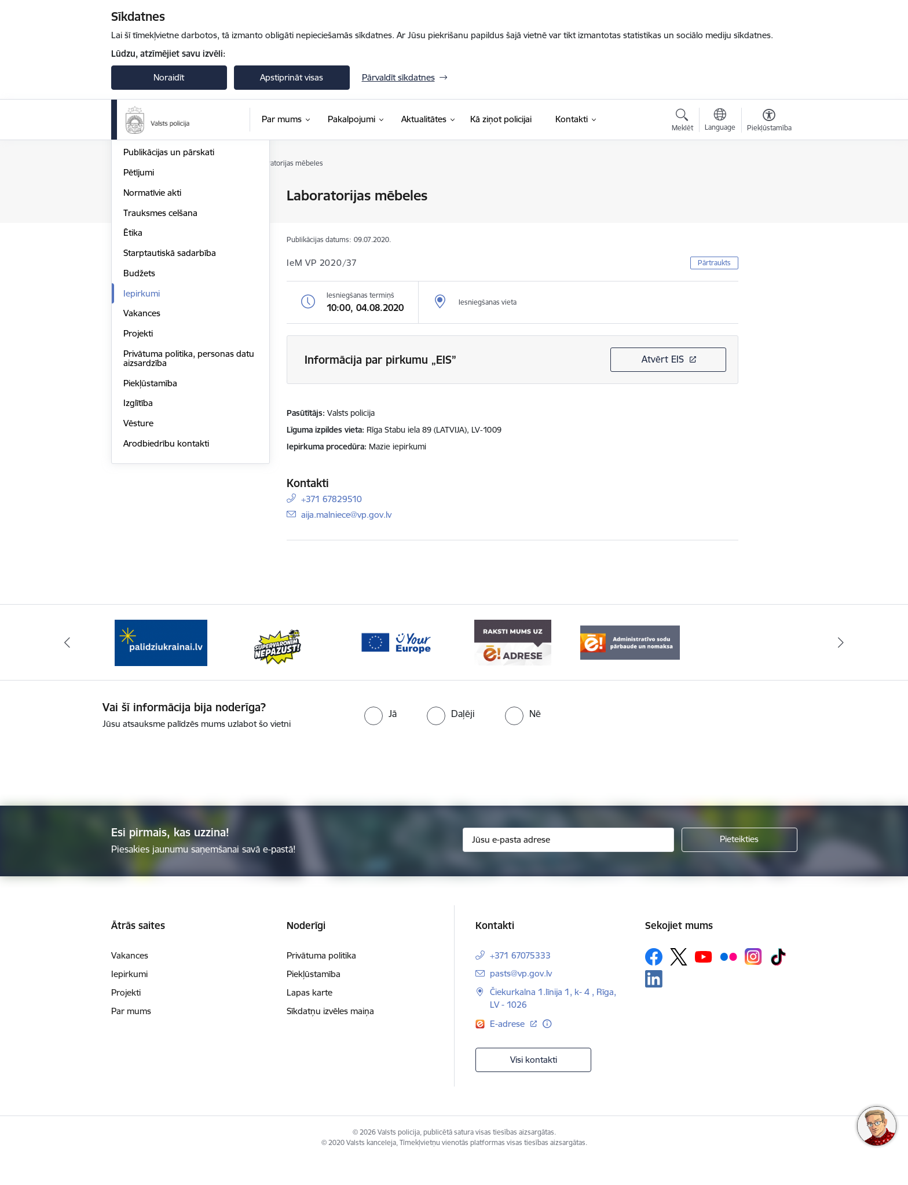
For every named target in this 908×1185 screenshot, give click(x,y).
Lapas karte (309, 1017)
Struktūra (141, 216)
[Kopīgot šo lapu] (768, 220)
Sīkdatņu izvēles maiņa (330, 1035)
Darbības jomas (153, 256)
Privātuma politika (321, 980)
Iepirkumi (141, 417)
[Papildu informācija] (547, 1048)
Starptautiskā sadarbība (169, 377)
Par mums (131, 1035)
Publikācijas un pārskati (168, 277)
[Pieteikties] (739, 865)
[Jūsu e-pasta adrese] (568, 865)
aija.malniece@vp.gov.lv (346, 514)
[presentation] (475, 787)
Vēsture (138, 547)
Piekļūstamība (150, 507)
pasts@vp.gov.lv (521, 998)
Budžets (139, 397)
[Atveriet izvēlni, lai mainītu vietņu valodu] (720, 121)
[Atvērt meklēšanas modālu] (682, 122)
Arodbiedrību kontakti (166, 567)
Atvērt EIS (663, 359)
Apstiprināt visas (291, 77)
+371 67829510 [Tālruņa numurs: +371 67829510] (331, 498)
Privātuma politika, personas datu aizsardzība (188, 483)
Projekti (138, 457)
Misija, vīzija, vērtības (163, 236)
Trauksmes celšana (160, 337)
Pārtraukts (714, 262)
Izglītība (138, 527)
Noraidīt (168, 77)
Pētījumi (138, 296)
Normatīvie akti (152, 317)
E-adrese (508, 1048)
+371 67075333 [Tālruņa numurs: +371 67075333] (520, 980)
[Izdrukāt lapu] (768, 191)
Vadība (136, 196)
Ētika (132, 357)
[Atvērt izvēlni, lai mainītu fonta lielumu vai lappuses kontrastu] (769, 122)
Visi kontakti (533, 1084)
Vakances (141, 438)
